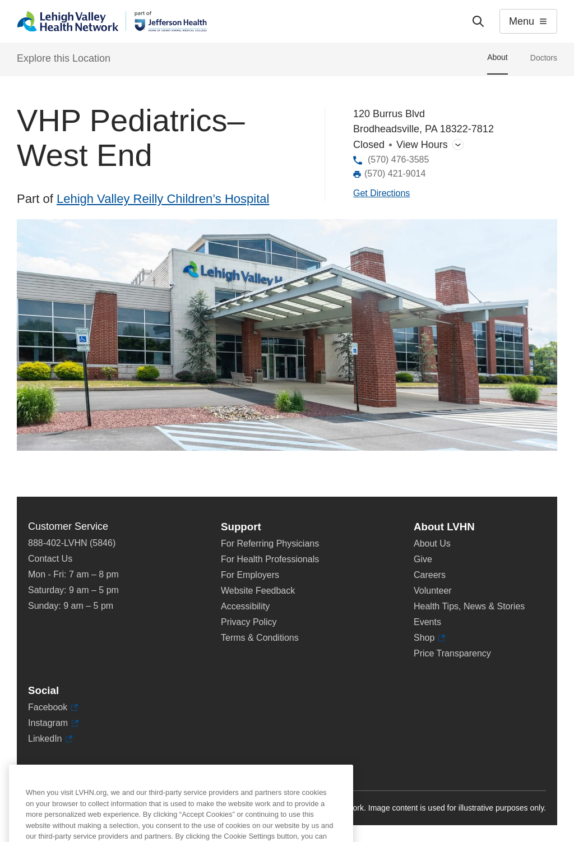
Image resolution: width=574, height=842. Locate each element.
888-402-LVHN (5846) (71, 543)
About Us (432, 543)
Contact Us (50, 558)
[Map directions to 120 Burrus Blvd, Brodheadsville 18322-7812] (381, 194)
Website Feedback (258, 590)
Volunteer (433, 590)
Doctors (543, 57)
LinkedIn (50, 739)
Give (423, 559)
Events (427, 622)
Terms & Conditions (260, 637)
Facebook (53, 707)
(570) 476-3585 (398, 159)
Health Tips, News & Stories (469, 606)
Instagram (53, 723)
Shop (429, 638)
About (497, 57)
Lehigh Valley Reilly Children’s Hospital (163, 199)
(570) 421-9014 (394, 173)
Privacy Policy (249, 622)
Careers (430, 575)
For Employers (250, 575)
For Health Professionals (270, 559)
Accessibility (245, 606)
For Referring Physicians (270, 543)
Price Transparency (452, 653)
